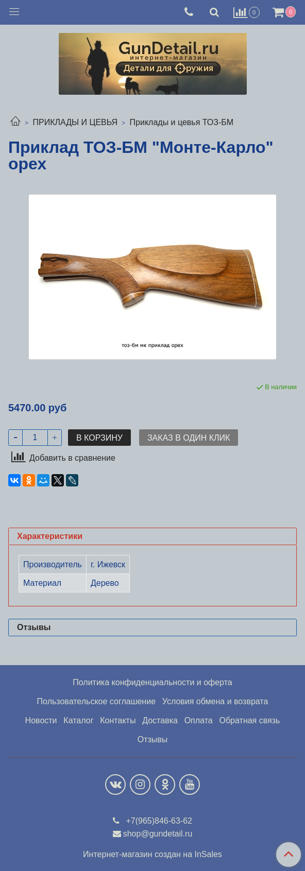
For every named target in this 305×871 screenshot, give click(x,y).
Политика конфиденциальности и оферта (152, 682)
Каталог (78, 720)
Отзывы (153, 739)
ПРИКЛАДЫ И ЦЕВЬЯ (74, 122)
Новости (41, 720)
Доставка (160, 720)
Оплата (198, 720)
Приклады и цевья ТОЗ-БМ (182, 122)
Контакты (117, 720)
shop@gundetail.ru (158, 833)
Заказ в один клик (188, 437)
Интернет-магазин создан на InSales (152, 854)
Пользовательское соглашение (96, 701)
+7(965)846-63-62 (158, 820)
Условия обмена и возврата (215, 701)
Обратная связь (249, 720)
